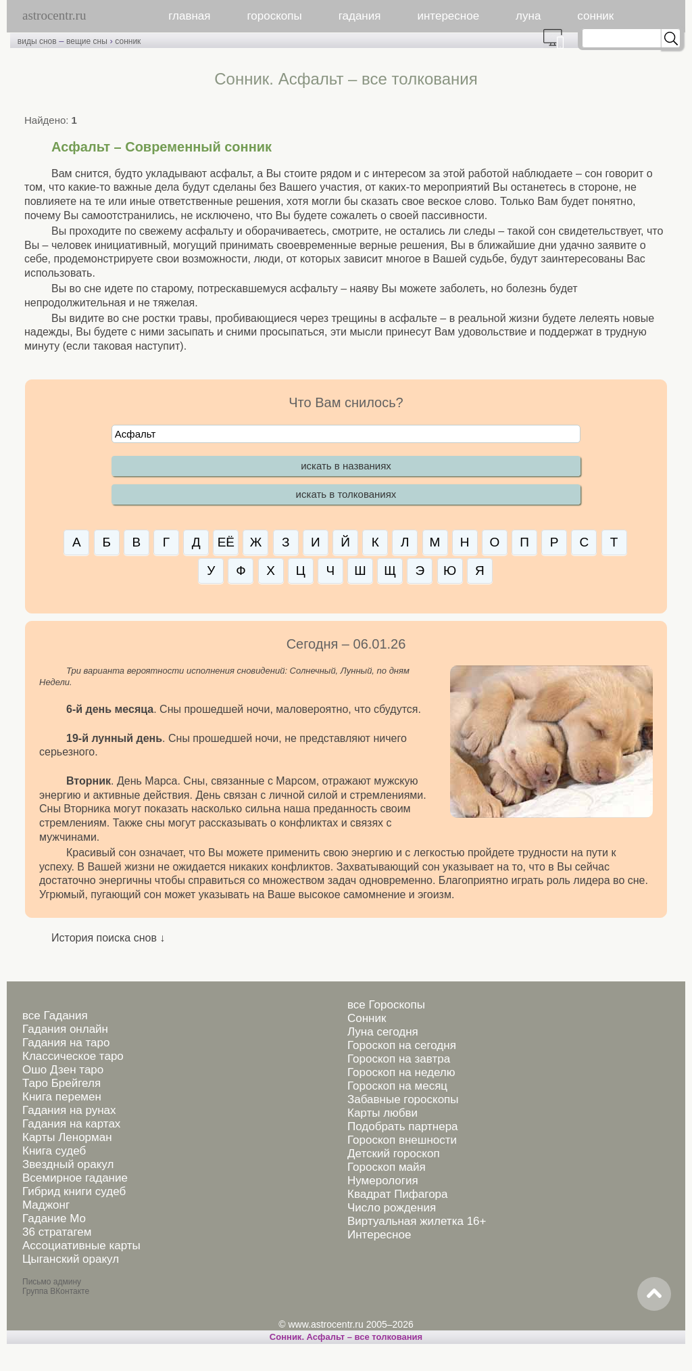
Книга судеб (54, 1150)
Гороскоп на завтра (398, 1058)
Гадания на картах (71, 1123)
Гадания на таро (65, 1042)
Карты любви (382, 1113)
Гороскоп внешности (402, 1140)
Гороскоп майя (386, 1167)
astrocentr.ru (54, 15)
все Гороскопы (386, 1004)
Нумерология (382, 1180)
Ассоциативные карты (81, 1245)
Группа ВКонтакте (55, 1291)
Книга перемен (61, 1096)
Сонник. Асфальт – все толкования (346, 1337)
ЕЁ (226, 542)
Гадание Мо (54, 1218)
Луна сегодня (382, 1031)
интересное (448, 15)
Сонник (366, 1018)
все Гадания (55, 1015)
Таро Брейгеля (61, 1083)
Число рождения (391, 1207)
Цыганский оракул (70, 1259)
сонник (595, 15)
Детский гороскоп (393, 1153)
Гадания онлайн (65, 1029)
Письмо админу (51, 1281)
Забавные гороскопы (403, 1099)
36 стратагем (56, 1232)
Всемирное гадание (75, 1177)
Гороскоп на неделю (401, 1072)
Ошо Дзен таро (62, 1069)
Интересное (379, 1234)
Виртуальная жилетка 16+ (417, 1221)
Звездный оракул (68, 1164)
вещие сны (86, 41)
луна (528, 15)
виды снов (37, 41)
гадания (360, 15)
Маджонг (46, 1205)
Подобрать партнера (402, 1126)
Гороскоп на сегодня (401, 1045)
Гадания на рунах (69, 1110)
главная (189, 15)
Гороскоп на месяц (397, 1085)
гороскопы (274, 15)
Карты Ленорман (67, 1137)
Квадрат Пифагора (397, 1194)
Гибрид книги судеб (74, 1191)
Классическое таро (73, 1056)
